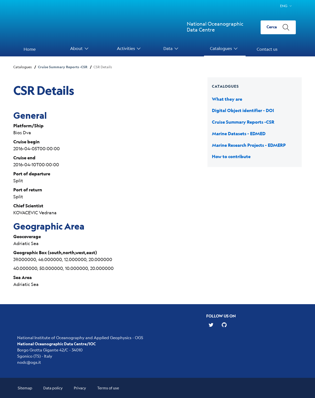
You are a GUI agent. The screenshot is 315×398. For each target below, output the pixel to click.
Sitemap (25, 387)
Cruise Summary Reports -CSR (62, 67)
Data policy (53, 387)
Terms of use (108, 387)
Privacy (80, 387)
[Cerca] (278, 27)
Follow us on (221, 315)
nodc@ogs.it (29, 362)
